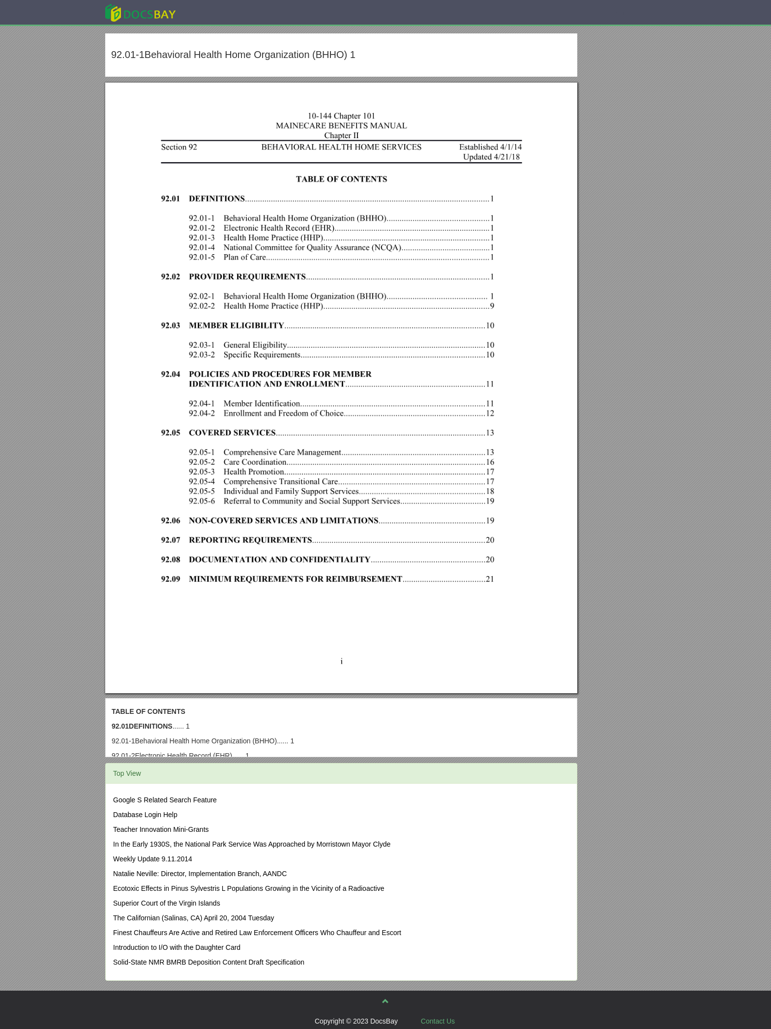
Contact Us (438, 1021)
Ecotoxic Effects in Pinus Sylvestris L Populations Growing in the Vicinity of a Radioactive (248, 888)
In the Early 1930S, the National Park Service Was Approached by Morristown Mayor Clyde (251, 844)
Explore (214, 12)
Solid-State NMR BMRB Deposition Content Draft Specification (208, 962)
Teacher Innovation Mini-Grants (161, 829)
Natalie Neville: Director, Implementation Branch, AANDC (200, 874)
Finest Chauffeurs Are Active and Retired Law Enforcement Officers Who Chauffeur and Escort (257, 933)
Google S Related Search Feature (165, 800)
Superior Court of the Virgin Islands (166, 903)
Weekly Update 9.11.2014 (152, 859)
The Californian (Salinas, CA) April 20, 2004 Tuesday (193, 918)
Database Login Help (145, 815)
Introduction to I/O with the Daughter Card (176, 947)
